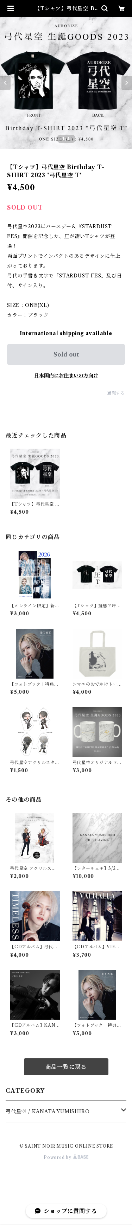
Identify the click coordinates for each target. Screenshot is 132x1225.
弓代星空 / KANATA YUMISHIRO (47, 1111)
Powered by (66, 1157)
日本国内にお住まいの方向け (66, 375)
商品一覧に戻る (66, 1066)
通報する (116, 393)
